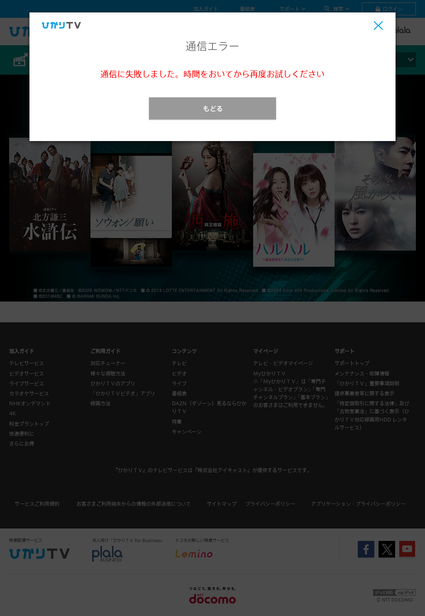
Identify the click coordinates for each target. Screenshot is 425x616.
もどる (213, 108)
